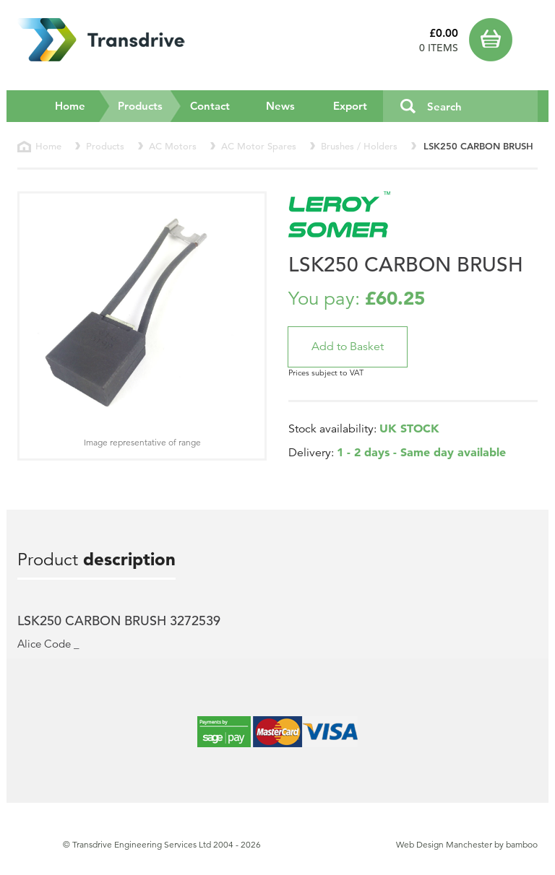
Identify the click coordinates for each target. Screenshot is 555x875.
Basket (503, 39)
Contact (210, 106)
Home (70, 106)
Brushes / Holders (359, 146)
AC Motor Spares (258, 146)
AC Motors (173, 146)
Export (350, 106)
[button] (348, 346)
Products (150, 105)
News (280, 106)
